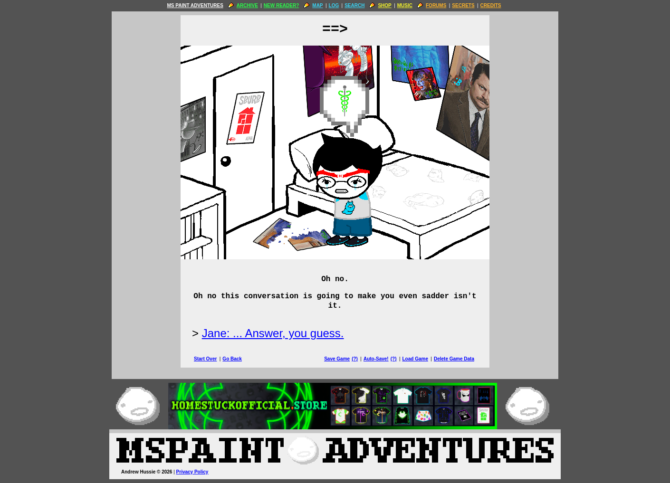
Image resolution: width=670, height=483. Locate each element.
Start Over (205, 358)
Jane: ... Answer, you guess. (273, 333)
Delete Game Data (454, 358)
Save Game (337, 358)
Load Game (415, 358)
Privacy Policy (192, 471)
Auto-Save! (376, 358)
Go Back (232, 358)
